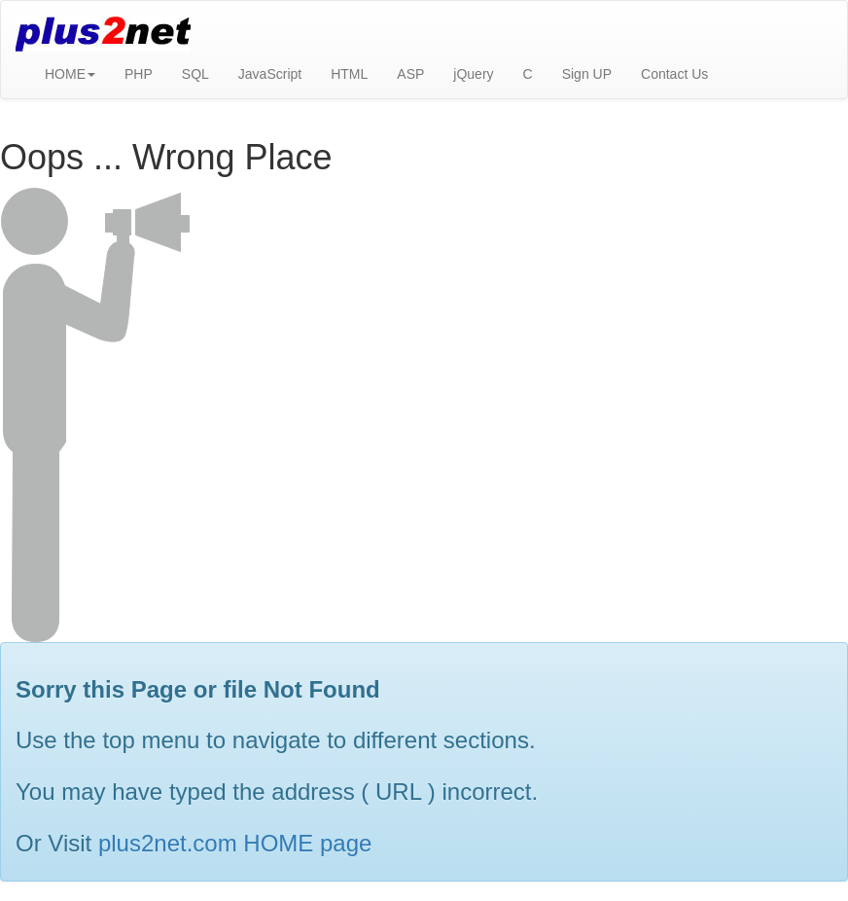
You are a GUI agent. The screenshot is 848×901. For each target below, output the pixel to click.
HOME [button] (70, 74)
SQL (195, 74)
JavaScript (269, 74)
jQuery (473, 74)
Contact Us (674, 74)
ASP (410, 74)
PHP (138, 74)
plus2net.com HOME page (234, 843)
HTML (349, 74)
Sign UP (587, 74)
